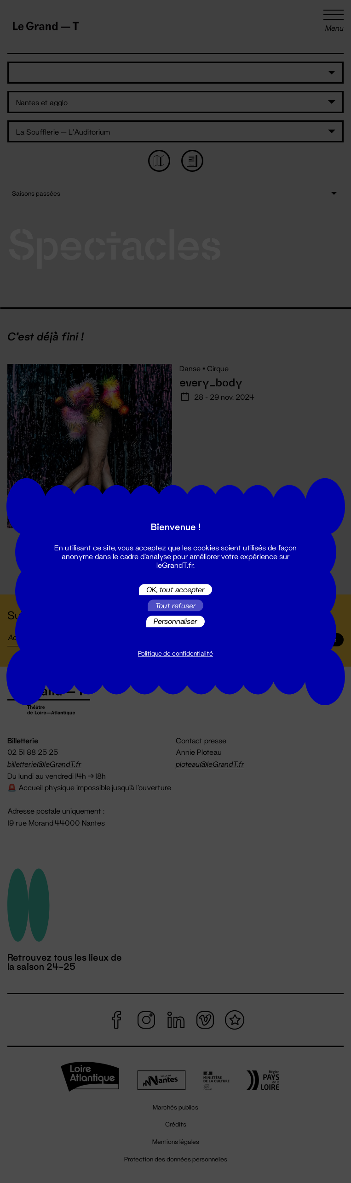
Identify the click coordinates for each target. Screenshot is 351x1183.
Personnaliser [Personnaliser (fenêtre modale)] (175, 621)
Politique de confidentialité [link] (175, 653)
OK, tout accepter (175, 589)
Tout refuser (175, 605)
